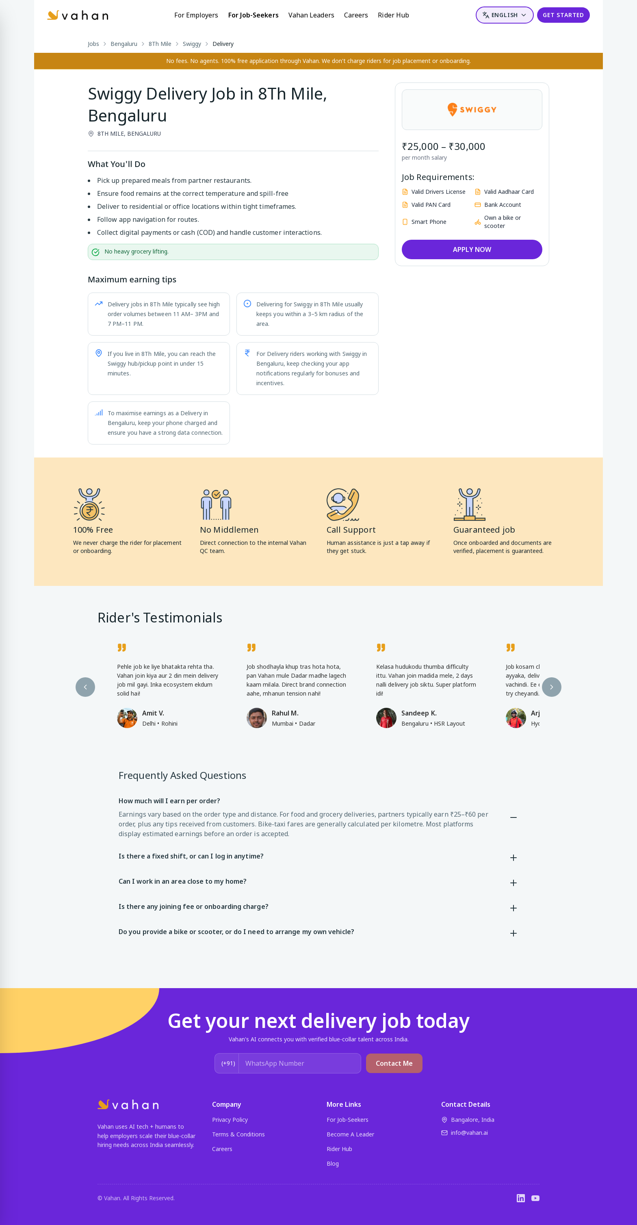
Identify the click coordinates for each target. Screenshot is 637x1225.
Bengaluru (123, 44)
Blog (333, 1163)
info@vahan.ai (464, 1132)
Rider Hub (393, 15)
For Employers (196, 15)
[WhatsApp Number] (300, 1063)
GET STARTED (563, 15)
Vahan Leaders (311, 15)
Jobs (93, 44)
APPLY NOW (472, 249)
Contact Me (394, 1063)
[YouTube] (535, 1198)
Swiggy (192, 44)
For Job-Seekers (253, 15)
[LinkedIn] (521, 1198)
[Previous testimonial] (85, 687)
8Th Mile (160, 44)
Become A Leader (350, 1134)
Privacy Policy (230, 1119)
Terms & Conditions (238, 1134)
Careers (356, 15)
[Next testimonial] (551, 687)
